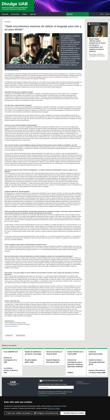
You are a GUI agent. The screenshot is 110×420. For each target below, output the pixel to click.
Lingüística (9, 335)
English (107, 14)
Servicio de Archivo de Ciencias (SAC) (54, 353)
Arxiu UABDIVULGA (11, 352)
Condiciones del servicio (53, 393)
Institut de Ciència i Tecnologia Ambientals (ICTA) (97, 362)
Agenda (33, 14)
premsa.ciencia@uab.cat (11, 326)
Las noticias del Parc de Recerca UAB (11, 370)
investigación (20, 335)
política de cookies (54, 408)
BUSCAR (70, 14)
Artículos (5, 14)
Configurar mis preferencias (46, 413)
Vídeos (24, 14)
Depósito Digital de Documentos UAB (53, 361)
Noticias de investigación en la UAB (10, 360)
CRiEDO (70, 372)
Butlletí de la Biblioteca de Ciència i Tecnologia (33, 353)
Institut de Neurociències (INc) (96, 353)
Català (101, 14)
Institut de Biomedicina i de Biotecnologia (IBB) (97, 371)
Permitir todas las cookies (72, 413)
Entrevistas (15, 14)
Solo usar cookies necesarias (18, 413)
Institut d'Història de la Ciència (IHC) (75, 353)
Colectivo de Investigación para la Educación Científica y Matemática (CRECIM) (75, 363)
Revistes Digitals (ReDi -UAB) (31, 361)
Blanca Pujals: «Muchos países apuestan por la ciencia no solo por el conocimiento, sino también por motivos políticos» (97, 45)
